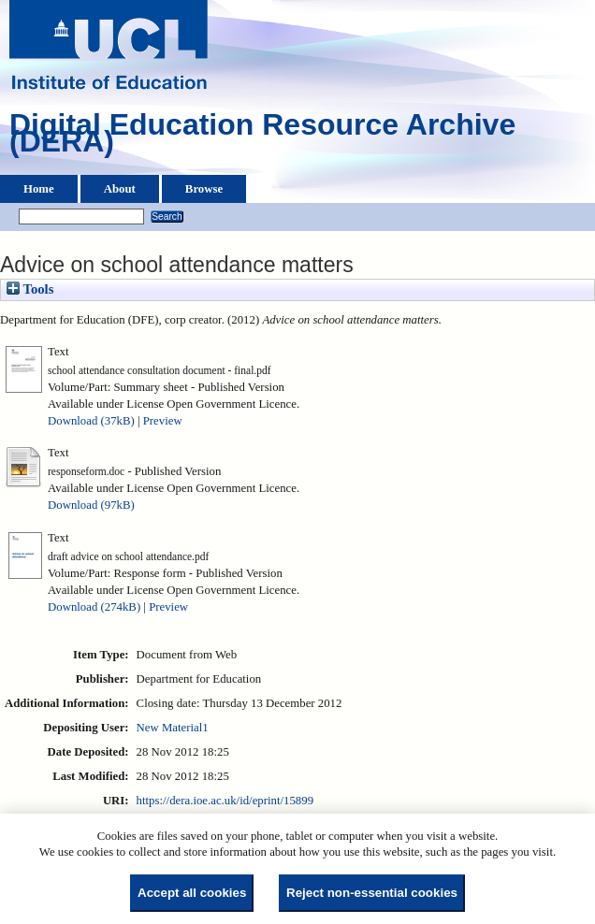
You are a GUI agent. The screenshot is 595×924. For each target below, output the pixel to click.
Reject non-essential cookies (371, 893)
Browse (204, 188)
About (120, 188)
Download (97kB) (91, 505)
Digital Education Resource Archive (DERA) (262, 137)
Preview (162, 420)
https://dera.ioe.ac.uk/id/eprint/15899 (225, 800)
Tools (30, 289)
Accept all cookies (192, 893)
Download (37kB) (91, 420)
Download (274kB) (94, 607)
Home (38, 188)
